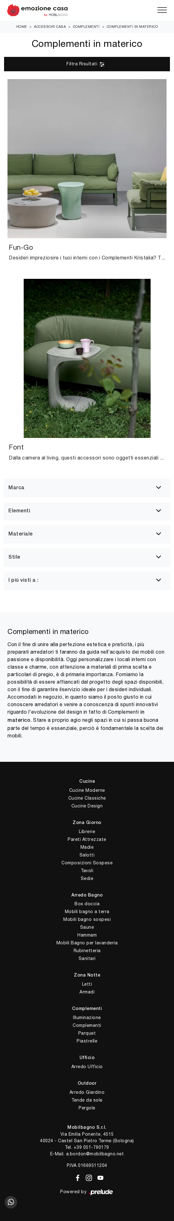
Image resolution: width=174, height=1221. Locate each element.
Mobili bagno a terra (87, 911)
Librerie (87, 831)
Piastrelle (87, 1040)
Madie (87, 847)
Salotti (87, 854)
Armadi (87, 991)
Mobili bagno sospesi (87, 919)
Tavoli (87, 870)
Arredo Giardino (87, 1092)
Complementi (86, 26)
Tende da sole (87, 1100)
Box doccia (87, 903)
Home (21, 26)
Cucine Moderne (87, 790)
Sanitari (87, 958)
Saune (87, 927)
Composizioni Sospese (87, 862)
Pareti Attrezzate (87, 839)
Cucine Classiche (87, 798)
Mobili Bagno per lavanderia (87, 942)
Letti (87, 984)
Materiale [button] (20, 534)
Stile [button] (14, 557)
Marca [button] (16, 488)
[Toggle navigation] (162, 10)
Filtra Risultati (85, 64)
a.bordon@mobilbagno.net (95, 1153)
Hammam (87, 934)
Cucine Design (87, 805)
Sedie (87, 878)
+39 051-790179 (91, 1147)
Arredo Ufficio (87, 1066)
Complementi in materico (132, 26)
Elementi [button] (19, 511)
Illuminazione (87, 1017)
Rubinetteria (87, 950)
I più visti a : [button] (23, 580)
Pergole (87, 1107)
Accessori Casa (50, 26)
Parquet (87, 1033)
